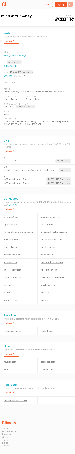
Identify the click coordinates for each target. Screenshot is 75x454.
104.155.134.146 (10, 66)
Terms (5, 440)
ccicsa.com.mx (48, 292)
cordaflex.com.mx (12, 254)
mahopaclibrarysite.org (52, 262)
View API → (11, 41)
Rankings (6, 434)
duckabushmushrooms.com (54, 232)
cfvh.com (8, 292)
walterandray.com (12, 239)
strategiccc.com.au (12, 331)
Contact (6, 437)
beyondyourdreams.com (52, 277)
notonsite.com (10, 262)
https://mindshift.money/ (15, 55)
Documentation (9, 431)
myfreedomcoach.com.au (15, 400)
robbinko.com (47, 331)
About (5, 428)
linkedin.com (47, 369)
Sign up (61, 4)
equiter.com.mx (48, 285)
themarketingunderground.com (18, 232)
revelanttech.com (49, 270)
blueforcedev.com (12, 270)
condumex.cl (47, 254)
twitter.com (9, 369)
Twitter (5, 445)
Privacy (5, 443)
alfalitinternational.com (51, 239)
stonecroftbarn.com (13, 277)
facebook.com (48, 362)
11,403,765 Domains (21, 72)
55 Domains (14, 62)
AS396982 (9, 76)
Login (47, 4)
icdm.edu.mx (47, 224)
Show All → (14, 205)
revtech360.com (11, 217)
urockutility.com (11, 300)
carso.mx (45, 300)
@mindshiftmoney (34, 99)
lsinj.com (7, 285)
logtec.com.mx (10, 224)
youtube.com (10, 362)
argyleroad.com (48, 247)
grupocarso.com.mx (50, 217)
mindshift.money (11, 99)
